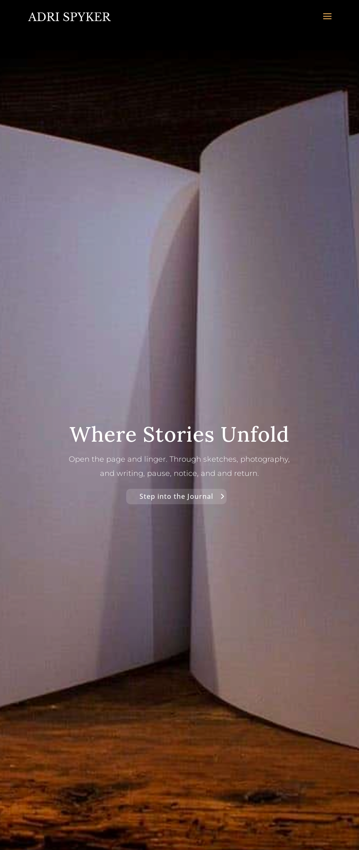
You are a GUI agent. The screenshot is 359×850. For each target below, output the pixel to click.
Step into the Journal (176, 496)
